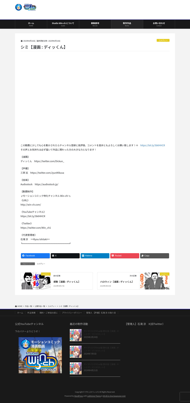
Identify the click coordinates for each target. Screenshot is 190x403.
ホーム (20, 312)
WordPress (78, 396)
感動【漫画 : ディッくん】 (66, 281)
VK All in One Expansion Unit (114, 396)
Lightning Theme (94, 396)
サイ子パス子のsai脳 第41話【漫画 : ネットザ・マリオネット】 (101, 349)
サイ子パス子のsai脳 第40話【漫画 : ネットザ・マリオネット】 (101, 366)
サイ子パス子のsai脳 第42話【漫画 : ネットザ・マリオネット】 (101, 332)
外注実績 (31, 312)
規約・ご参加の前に (49, 312)
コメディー (163, 40)
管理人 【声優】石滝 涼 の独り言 (101, 312)
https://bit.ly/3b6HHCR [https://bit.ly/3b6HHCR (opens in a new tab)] (152, 145)
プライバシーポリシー (72, 312)
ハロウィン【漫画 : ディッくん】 (117, 281)
